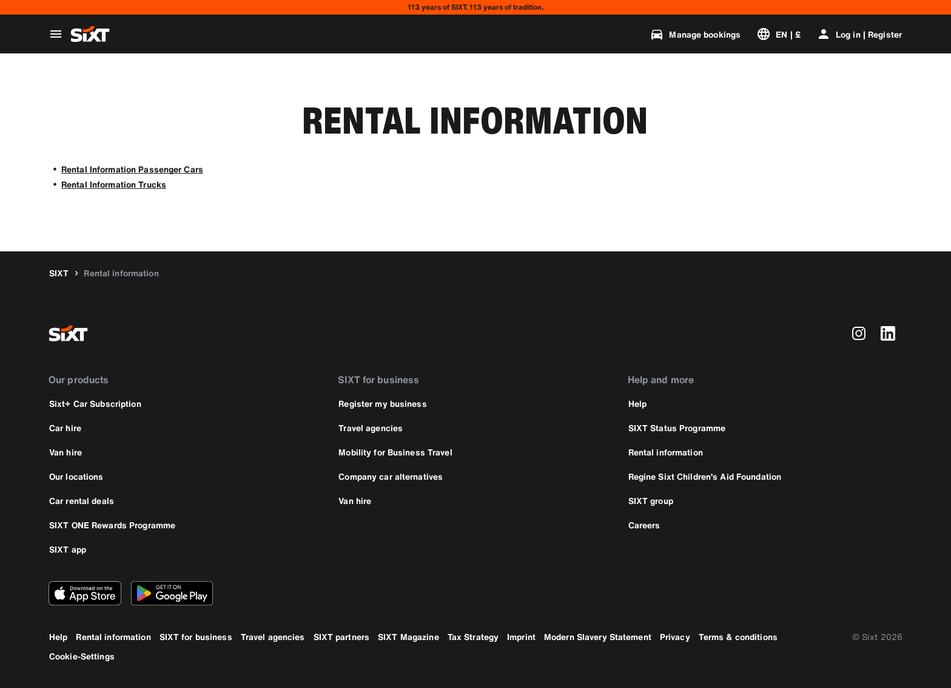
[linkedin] (887, 333)
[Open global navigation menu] (55, 34)
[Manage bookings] (695, 34)
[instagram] (858, 333)
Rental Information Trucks (113, 184)
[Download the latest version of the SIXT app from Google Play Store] (172, 593)
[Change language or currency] (778, 34)
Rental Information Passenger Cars (132, 169)
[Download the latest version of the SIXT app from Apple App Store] (85, 593)
